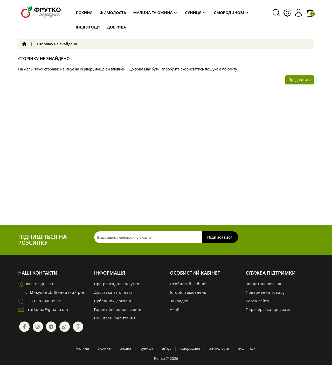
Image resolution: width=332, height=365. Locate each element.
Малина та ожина (155, 12)
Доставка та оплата (113, 292)
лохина (104, 348)
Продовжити (299, 79)
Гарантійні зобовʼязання (118, 309)
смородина (190, 348)
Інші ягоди (88, 27)
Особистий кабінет (188, 283)
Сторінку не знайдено (57, 43)
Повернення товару (265, 292)
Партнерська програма (269, 309)
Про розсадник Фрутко (117, 283)
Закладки (179, 300)
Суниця (195, 12)
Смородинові (231, 12)
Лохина (84, 12)
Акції (174, 309)
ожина (125, 348)
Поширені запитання (115, 318)
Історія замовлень (188, 292)
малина (82, 348)
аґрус (166, 348)
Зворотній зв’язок (263, 283)
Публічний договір (113, 300)
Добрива (116, 27)
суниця (146, 348)
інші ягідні (247, 348)
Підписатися (220, 237)
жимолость (219, 348)
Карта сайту (257, 300)
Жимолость (113, 12)
